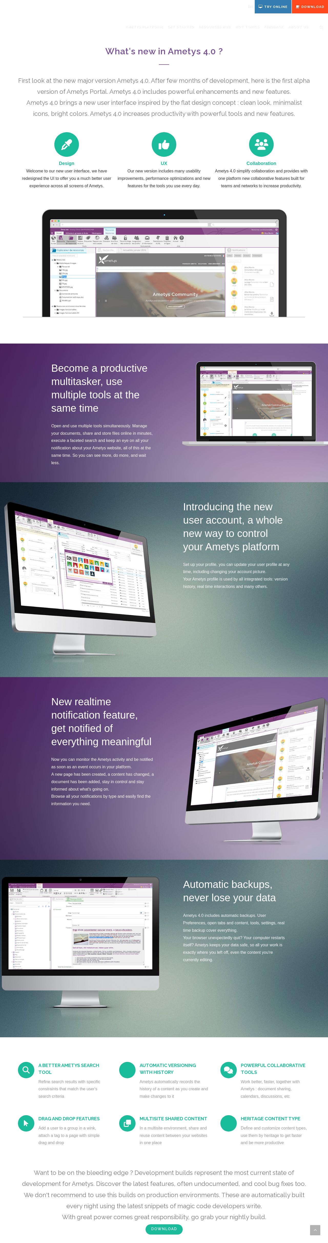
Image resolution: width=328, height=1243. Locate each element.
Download (164, 1229)
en (250, 6)
